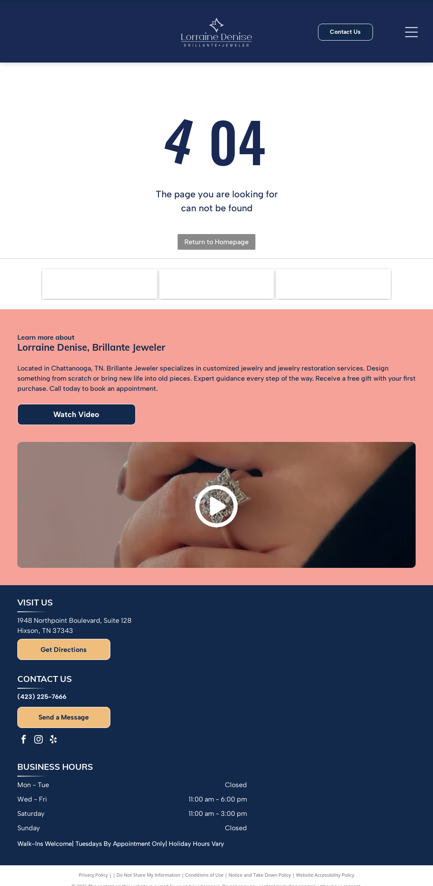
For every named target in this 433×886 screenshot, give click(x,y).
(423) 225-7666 (41, 697)
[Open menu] (411, 32)
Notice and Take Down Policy (260, 875)
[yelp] (53, 740)
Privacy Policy (93, 875)
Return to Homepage (216, 242)
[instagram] (38, 740)
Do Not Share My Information (149, 875)
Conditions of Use (204, 875)
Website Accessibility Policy (325, 875)
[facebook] (23, 740)
